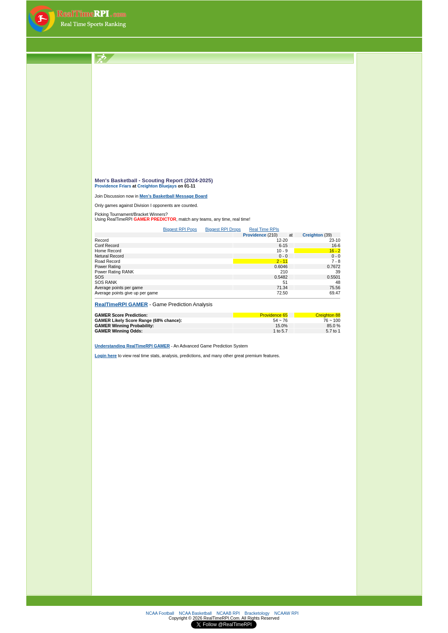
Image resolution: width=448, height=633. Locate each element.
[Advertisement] (274, 18)
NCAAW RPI (286, 613)
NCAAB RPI (228, 613)
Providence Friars (113, 185)
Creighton (313, 234)
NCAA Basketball (195, 613)
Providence (255, 234)
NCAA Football (160, 613)
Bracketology (257, 613)
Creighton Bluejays (156, 185)
